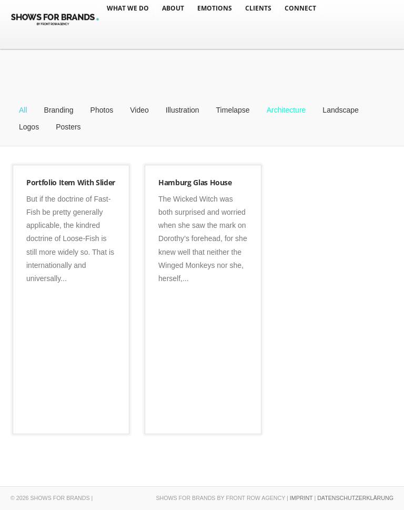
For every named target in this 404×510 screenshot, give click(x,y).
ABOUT (173, 8)
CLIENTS (258, 8)
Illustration (182, 110)
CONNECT (300, 8)
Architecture (286, 110)
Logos (29, 127)
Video (139, 110)
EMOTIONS (214, 8)
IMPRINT (301, 498)
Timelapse (233, 110)
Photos (102, 110)
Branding (59, 110)
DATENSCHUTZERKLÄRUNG (355, 498)
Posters (68, 127)
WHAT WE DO (128, 8)
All (23, 110)
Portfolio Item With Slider (70, 182)
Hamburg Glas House (195, 182)
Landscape (340, 110)
